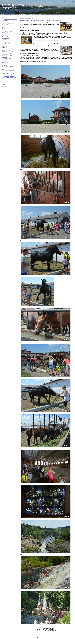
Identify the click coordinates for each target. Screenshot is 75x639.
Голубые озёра (5, 24)
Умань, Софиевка (5, 34)
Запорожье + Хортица (6, 58)
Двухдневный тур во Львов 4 (8, 76)
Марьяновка (4, 46)
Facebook (4, 82)
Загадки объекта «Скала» (7, 67)
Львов (3, 69)
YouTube (4, 86)
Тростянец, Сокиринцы (7, 31)
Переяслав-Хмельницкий (7, 36)
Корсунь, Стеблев (5, 59)
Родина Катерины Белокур (7, 44)
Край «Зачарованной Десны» (8, 55)
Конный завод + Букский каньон (9, 63)
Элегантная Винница (6, 50)
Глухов (3, 25)
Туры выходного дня (33, 14)
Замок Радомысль (6, 54)
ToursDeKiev (40, 637)
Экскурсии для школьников (21, 14)
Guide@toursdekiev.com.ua (50, 631)
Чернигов (4, 17)
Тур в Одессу (5, 78)
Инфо (40, 14)
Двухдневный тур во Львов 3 (8, 74)
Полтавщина (4, 57)
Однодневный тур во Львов (8, 70)
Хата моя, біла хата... (6, 43)
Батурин (4, 40)
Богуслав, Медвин (6, 21)
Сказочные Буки (5, 20)
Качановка (4, 61)
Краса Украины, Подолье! (7, 51)
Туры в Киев (3, 14)
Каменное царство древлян (7, 53)
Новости (65, 1)
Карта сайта (71, 1)
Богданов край (5, 32)
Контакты (44, 14)
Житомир (4, 39)
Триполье (4, 35)
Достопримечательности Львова (9, 77)
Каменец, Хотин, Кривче (7, 48)
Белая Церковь (5, 62)
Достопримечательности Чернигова (10, 19)
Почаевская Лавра (6, 42)
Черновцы (4, 47)
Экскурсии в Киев (10, 14)
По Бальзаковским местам (7, 66)
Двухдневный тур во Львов (8, 72)
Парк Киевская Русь (6, 29)
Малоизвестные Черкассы (7, 23)
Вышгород (4, 27)
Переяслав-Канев (5, 38)
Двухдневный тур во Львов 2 (8, 73)
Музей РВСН (4, 65)
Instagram (4, 84)
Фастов (3, 28)
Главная (22, 18)
